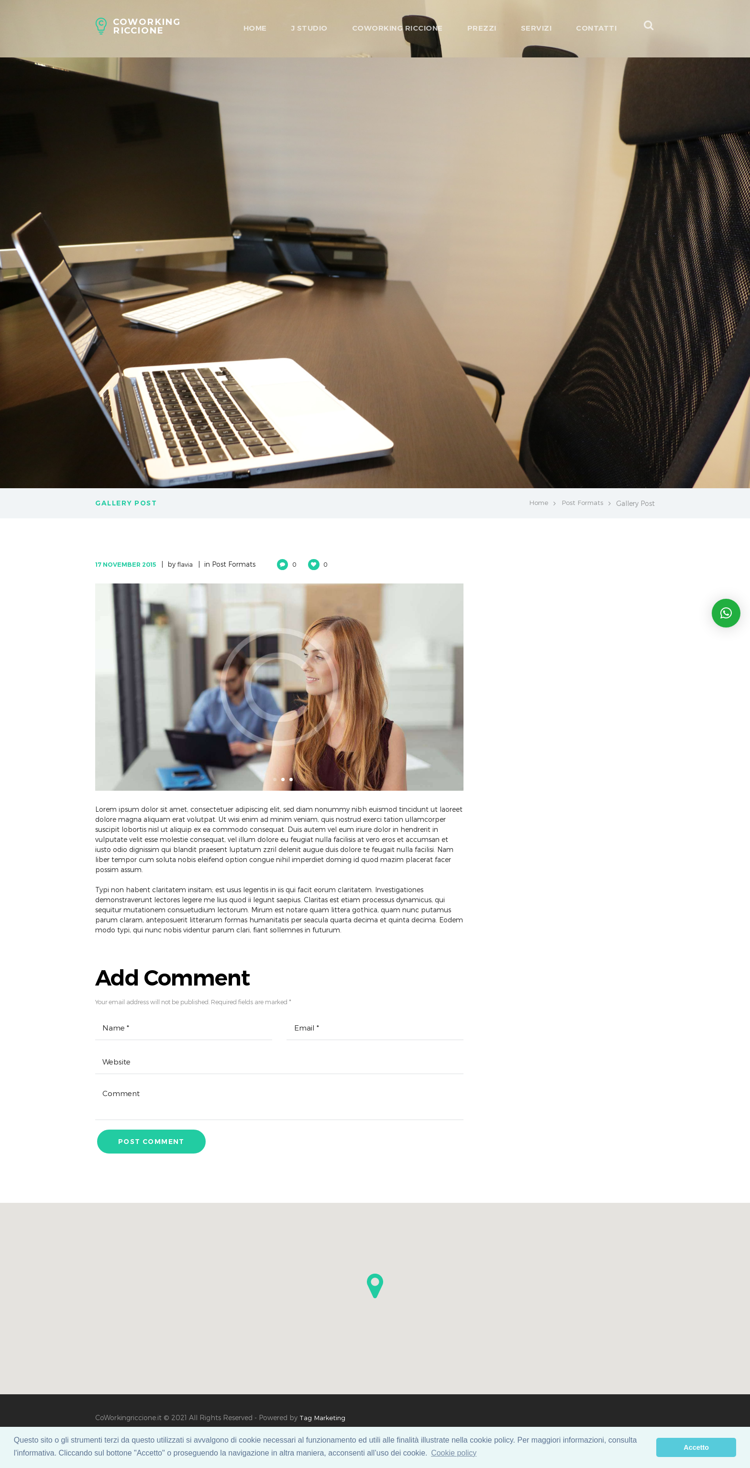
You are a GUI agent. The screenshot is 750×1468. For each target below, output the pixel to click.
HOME (255, 28)
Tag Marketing (323, 1422)
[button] (375, 1290)
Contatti (596, 28)
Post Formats (581, 503)
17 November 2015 (129, 564)
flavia (192, 564)
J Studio (309, 28)
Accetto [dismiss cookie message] (696, 1447)
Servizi (536, 28)
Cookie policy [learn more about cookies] (453, 1453)
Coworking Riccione (397, 28)
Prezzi (481, 28)
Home (536, 503)
